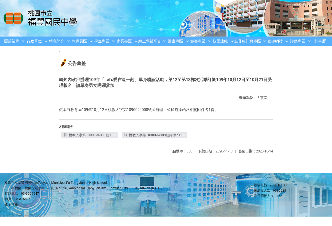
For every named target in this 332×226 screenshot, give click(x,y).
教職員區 (79, 41)
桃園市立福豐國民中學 (313, 3)
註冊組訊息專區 (247, 41)
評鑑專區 (297, 41)
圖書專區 (175, 41)
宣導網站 (275, 41)
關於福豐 (11, 41)
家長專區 (124, 41)
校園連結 (220, 41)
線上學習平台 (149, 41)
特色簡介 (56, 41)
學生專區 (101, 41)
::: (60, 50)
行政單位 (34, 41)
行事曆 (320, 41)
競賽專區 (197, 41)
